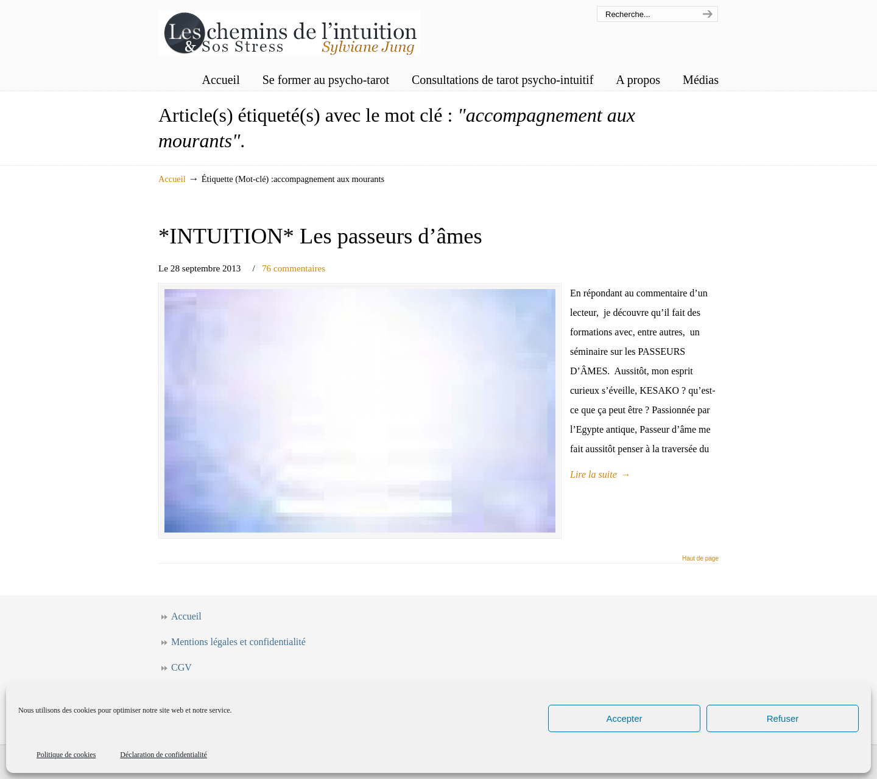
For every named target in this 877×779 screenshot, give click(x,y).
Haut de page (700, 559)
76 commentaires (293, 268)
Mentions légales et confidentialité (238, 642)
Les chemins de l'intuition (289, 29)
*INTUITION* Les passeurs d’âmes (320, 235)
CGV (181, 667)
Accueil (172, 179)
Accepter (624, 718)
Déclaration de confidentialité (163, 754)
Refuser (783, 718)
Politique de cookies (66, 754)
